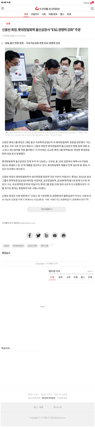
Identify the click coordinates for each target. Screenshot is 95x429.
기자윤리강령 (62, 398)
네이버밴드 (46, 235)
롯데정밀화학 (18, 246)
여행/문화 (53, 14)
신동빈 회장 (32, 246)
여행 (76, 277)
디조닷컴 (47, 8)
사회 (44, 14)
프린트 (63, 235)
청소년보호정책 (34, 398)
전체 (52, 277)
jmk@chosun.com (27, 223)
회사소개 (58, 407)
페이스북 (29, 235)
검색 (92, 8)
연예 (69, 14)
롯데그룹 (44, 246)
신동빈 (6, 246)
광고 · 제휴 (38, 407)
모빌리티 (35, 14)
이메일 (54, 235)
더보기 (42, 307)
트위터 (38, 235)
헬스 (62, 14)
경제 (26, 14)
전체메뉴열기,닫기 (2, 8)
